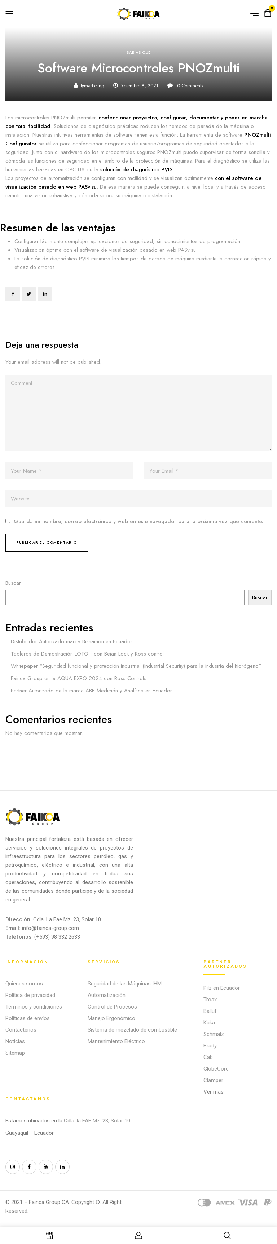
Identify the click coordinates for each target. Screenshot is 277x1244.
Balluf (210, 1011)
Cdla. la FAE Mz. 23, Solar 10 (98, 1120)
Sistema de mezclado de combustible (132, 1030)
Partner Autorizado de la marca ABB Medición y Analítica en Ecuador (91, 690)
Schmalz (213, 1034)
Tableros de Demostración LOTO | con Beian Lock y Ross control (87, 654)
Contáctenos (20, 1030)
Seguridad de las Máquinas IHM (125, 983)
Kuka (209, 1022)
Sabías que (138, 52)
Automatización (107, 995)
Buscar (13, 583)
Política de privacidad (30, 995)
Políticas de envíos (27, 1018)
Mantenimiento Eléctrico (116, 1041)
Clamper (213, 1080)
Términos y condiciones (33, 1006)
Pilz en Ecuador (221, 988)
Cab (208, 1057)
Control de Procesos (112, 1006)
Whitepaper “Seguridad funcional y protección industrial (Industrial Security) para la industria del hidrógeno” (136, 666)
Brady (210, 1045)
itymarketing (92, 85)
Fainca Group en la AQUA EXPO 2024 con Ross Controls (78, 678)
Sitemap (15, 1053)
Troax (210, 999)
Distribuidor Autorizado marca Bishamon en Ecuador (71, 641)
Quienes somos (24, 983)
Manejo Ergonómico (111, 1018)
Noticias (15, 1041)
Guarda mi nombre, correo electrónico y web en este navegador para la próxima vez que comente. (138, 521)
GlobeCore (216, 1069)
